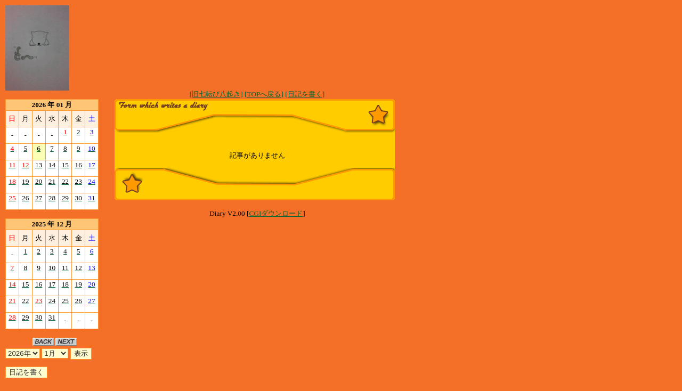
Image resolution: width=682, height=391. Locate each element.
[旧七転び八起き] (216, 94)
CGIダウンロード (276, 213)
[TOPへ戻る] (264, 94)
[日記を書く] (304, 94)
